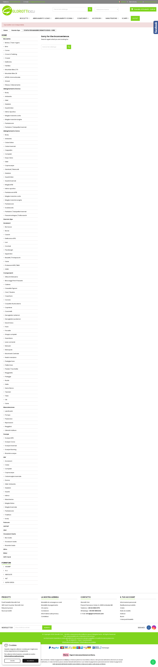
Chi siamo (44, 608)
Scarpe (6, 434)
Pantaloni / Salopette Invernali (15, 127)
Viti (6, 400)
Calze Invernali (10, 146)
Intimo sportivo (10, 189)
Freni (6, 327)
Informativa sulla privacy (49, 614)
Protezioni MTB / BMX (12, 265)
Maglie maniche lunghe (13, 119)
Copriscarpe (9, 165)
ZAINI (7, 269)
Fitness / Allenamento (12, 85)
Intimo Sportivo (10, 112)
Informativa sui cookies (88, 642)
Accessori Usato (11, 542)
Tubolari (8, 392)
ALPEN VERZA (9, 582)
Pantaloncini (9, 123)
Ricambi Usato (10, 545)
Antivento (8, 96)
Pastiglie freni (10, 361)
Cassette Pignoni (11, 288)
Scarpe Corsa (10, 442)
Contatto (86, 597)
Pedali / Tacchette (11, 369)
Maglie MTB (9, 185)
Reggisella (9, 373)
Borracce (8, 227)
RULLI (5, 553)
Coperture (9, 296)
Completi (8, 154)
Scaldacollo (9, 208)
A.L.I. (6, 571)
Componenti (8, 273)
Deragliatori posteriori (13, 319)
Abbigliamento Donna (11, 89)
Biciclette (6, 39)
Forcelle (8, 330)
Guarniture (9, 338)
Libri (5, 530)
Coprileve (8, 307)
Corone (8, 300)
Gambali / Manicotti (12, 169)
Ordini (122, 608)
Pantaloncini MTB (11, 192)
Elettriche (8, 62)
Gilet (6, 100)
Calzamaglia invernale (13, 476)
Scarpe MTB (9, 438)
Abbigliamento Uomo (11, 131)
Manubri (8, 346)
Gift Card (7, 557)
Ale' (4, 457)
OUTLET (6, 526)
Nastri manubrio (10, 357)
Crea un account (150, 2)
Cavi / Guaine (10, 292)
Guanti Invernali (10, 181)
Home (4, 35)
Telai (6, 396)
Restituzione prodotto (128, 605)
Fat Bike (7, 66)
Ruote (7, 380)
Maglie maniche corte (13, 116)
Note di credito (125, 611)
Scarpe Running (10, 449)
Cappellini (8, 150)
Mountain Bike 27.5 (11, 70)
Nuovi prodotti (7, 611)
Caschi (7, 235)
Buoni (122, 616)
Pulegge (8, 377)
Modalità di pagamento (49, 605)
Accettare (30, 661)
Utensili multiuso (10, 430)
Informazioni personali (128, 602)
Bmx (6, 47)
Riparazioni (9, 423)
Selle (7, 384)
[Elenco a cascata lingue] (123, 2)
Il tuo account (127, 597)
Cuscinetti (8, 311)
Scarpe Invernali (11, 446)
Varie (7, 261)
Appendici (8, 254)
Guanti (7, 492)
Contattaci (45, 616)
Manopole (8, 350)
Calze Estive (9, 142)
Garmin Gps (8, 219)
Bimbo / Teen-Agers (12, 43)
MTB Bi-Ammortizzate (12, 77)
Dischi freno (9, 323)
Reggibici (8, 426)
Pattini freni (9, 365)
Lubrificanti (9, 411)
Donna (7, 480)
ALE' (6, 578)
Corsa (7, 50)
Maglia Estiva (9, 503)
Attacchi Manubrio (11, 277)
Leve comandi (10, 342)
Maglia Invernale (11, 507)
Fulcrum (6, 522)
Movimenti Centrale (12, 354)
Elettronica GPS (10, 238)
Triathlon (8, 515)
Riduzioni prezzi (7, 608)
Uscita (12, 661)
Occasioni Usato (9, 534)
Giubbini (8, 104)
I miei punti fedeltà (126, 619)
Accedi (139, 2)
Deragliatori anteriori (12, 315)
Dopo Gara (9, 158)
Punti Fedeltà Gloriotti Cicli (11, 602)
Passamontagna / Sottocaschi (16, 215)
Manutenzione (8, 407)
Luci (6, 242)
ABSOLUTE (8, 574)
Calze (7, 465)
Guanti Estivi (9, 108)
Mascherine (9, 499)
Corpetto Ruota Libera (13, 304)
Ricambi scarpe (10, 453)
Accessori (7, 223)
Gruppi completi (11, 334)
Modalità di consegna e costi (51, 602)
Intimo (7, 496)
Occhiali (8, 246)
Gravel (7, 81)
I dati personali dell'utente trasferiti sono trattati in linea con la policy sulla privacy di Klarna (78, 664)
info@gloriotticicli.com (37, 2)
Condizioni (45, 611)
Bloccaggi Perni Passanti (14, 281)
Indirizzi (122, 614)
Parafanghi (9, 250)
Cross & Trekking (11, 54)
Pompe (7, 415)
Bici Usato (8, 538)
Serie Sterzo (9, 388)
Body (7, 93)
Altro (5, 549)
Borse (7, 231)
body (7, 519)
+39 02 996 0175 (14, 2)
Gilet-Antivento (10, 484)
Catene (7, 284)
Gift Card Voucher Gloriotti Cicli (12, 605)
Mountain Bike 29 (11, 73)
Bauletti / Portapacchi (12, 258)
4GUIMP (8, 567)
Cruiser (7, 58)
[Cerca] (72, 9)
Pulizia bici (8, 419)
